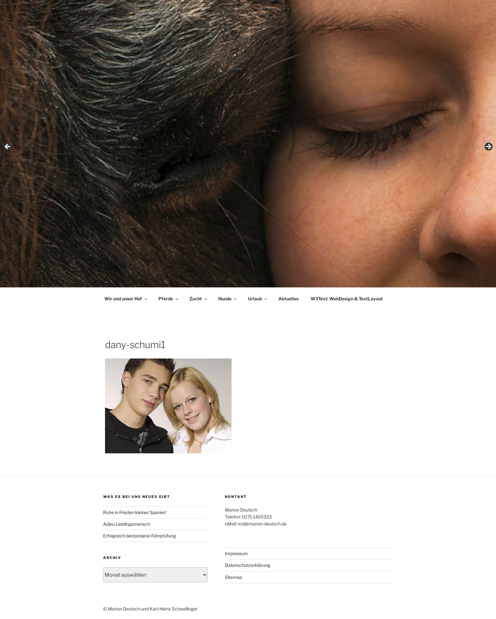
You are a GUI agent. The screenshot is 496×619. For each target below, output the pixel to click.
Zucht (198, 298)
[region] (248, 148)
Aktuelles (288, 298)
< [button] (8, 147)
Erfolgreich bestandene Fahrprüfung (139, 535)
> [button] (488, 147)
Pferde (168, 298)
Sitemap (233, 577)
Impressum (236, 553)
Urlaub (258, 298)
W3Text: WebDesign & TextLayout (347, 298)
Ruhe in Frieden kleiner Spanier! (134, 512)
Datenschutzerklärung (247, 565)
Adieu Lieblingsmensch (126, 524)
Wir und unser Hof (126, 298)
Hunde (228, 298)
